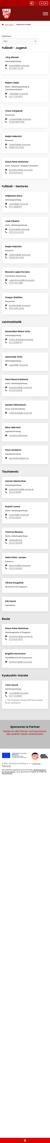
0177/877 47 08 (16, 68)
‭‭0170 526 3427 (16, 172)
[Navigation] (44, 14)
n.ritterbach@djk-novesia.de (20, 413)
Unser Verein (9, 24)
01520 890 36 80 (16, 121)
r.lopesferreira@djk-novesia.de (21, 280)
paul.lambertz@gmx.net (19, 458)
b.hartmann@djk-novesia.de (20, 662)
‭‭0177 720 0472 (16, 96)
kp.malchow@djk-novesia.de (21, 169)
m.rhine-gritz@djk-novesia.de (21, 339)
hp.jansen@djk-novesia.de (20, 565)
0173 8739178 (15, 390)
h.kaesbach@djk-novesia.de (20, 387)
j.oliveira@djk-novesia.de (19, 229)
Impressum (36, 763)
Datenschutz (6, 766)
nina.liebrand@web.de (18, 435)
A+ (46, 3)
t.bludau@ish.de (15, 540)
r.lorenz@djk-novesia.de (19, 514)
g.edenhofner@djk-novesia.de (21, 489)
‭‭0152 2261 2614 (16, 308)
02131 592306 (15, 543)
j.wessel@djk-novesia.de (19, 65)
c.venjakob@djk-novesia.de (20, 119)
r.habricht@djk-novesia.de (19, 144)
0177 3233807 (15, 696)
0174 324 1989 (16, 283)
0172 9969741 (15, 342)
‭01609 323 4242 (16, 147)
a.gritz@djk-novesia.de (18, 365)
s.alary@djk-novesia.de (18, 204)
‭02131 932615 (15, 568)
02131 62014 (15, 517)
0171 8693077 (15, 206)
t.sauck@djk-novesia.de (18, 693)
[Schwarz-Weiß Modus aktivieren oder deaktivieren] (32, 3)
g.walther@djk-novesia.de (19, 305)
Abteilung (6, 36)
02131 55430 (15, 492)
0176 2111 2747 (16, 232)
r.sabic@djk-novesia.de (18, 93)
